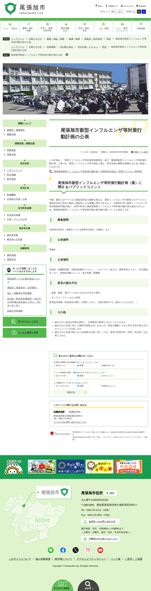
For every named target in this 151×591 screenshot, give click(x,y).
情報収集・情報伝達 (25, 143)
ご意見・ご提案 (133, 559)
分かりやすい (61, 376)
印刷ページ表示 (141, 152)
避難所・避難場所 (16, 130)
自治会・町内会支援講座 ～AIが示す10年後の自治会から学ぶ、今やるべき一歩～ (24, 302)
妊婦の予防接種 (15, 311)
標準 (113, 12)
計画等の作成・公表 (17, 199)
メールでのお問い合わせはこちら (70, 422)
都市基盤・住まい (66, 29)
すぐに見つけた (62, 386)
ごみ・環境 (103, 28)
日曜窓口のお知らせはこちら (103, 539)
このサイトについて (20, 559)
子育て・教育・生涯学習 (47, 29)
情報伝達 (11, 154)
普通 (82, 365)
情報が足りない (109, 365)
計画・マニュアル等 (17, 219)
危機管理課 (59, 412)
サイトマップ (128, 6)
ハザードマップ (14, 170)
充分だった (61, 365)
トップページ (17, 39)
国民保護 (11, 255)
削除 (67, 54)
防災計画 (24, 188)
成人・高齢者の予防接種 (19, 293)
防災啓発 (24, 163)
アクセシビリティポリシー (91, 559)
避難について (24, 123)
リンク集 (116, 559)
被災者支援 (24, 228)
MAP (112, 493)
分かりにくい (108, 376)
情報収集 (11, 150)
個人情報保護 (42, 559)
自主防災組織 (24, 208)
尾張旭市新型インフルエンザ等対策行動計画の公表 (36, 55)
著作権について (63, 559)
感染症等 (11, 259)
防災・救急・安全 (85, 29)
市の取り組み (66, 47)
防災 (109, 39)
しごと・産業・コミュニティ (122, 29)
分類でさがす (35, 39)
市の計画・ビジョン (88, 47)
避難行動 (11, 134)
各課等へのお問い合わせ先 (102, 521)
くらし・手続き (10, 28)
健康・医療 (74, 39)
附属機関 (11, 195)
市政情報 (141, 28)
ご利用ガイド (113, 6)
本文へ (100, 6)
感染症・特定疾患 (93, 39)
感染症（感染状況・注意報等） (22, 287)
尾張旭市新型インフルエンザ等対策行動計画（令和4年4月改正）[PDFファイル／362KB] (98, 171)
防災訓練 (11, 175)
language (142, 6)
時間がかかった (109, 386)
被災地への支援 (14, 239)
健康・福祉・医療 (28, 29)
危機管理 (24, 248)
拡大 (120, 12)
